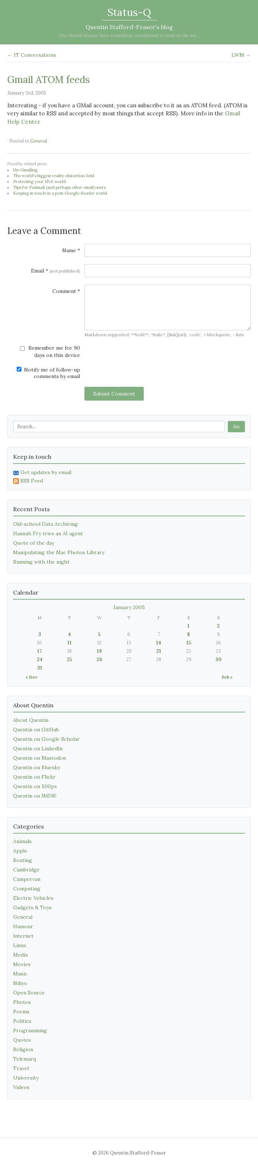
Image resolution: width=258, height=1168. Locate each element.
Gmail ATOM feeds (48, 80)
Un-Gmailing (25, 169)
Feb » (227, 677)
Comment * (66, 291)
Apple (20, 850)
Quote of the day (33, 543)
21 (158, 651)
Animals (22, 841)
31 (39, 668)
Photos (22, 1002)
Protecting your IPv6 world (39, 181)
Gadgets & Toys (32, 907)
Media (20, 955)
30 (218, 659)
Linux (19, 945)
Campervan (26, 879)
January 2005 (129, 607)
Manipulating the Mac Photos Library (58, 552)
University (26, 1077)
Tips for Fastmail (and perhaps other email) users (59, 187)
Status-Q (129, 12)
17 (39, 651)
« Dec (31, 677)
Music (20, 973)
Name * (71, 250)
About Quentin (30, 720)
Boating (22, 860)
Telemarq (24, 1059)
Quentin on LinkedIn (38, 748)
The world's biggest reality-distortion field (53, 175)
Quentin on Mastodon (39, 758)
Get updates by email (42, 472)
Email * (55, 270)
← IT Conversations (31, 55)
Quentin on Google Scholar (46, 739)
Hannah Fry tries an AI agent (48, 533)
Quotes (22, 1040)
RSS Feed (28, 480)
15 (188, 643)
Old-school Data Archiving (45, 524)
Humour (23, 926)
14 (158, 643)
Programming (30, 1030)
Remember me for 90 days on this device (50, 351)
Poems (21, 1011)
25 (69, 659)
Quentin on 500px (35, 786)
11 (69, 643)
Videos (21, 1087)
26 (99, 659)
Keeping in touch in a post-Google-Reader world (60, 193)
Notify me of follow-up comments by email (48, 373)
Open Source (29, 992)
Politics (22, 1021)
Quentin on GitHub (36, 729)
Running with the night (41, 562)
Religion (23, 1049)
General (38, 141)
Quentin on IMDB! (34, 795)
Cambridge (26, 869)
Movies (22, 964)
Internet (23, 936)
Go (236, 426)
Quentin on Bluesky (36, 767)
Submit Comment (114, 393)
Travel (21, 1068)
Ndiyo (20, 983)
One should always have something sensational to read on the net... (129, 35)
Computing (26, 888)
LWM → (241, 55)
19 (99, 651)
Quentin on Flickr (34, 777)
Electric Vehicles (33, 898)
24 (40, 659)
